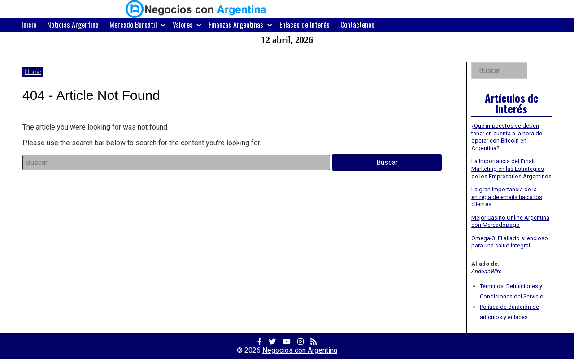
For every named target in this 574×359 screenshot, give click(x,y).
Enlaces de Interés (304, 24)
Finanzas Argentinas (236, 24)
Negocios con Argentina (299, 350)
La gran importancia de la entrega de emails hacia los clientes (506, 197)
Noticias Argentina (73, 24)
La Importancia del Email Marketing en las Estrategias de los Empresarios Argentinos (511, 168)
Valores (183, 24)
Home (33, 71)
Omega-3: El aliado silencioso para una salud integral (509, 242)
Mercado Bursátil (133, 24)
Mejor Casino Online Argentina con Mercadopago (510, 221)
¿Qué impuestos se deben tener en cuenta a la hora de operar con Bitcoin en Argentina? (506, 136)
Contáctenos (357, 24)
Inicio (29, 24)
